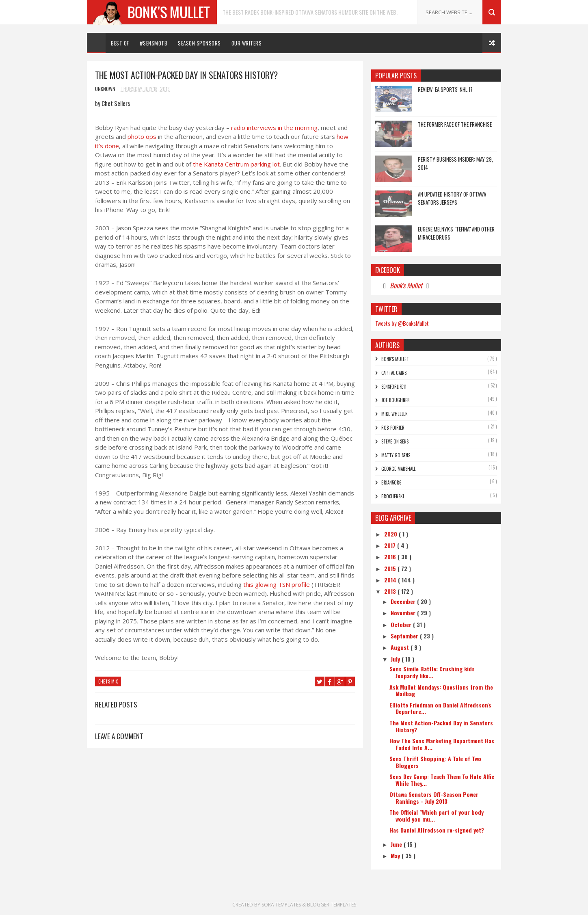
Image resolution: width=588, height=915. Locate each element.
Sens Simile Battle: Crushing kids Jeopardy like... (432, 672)
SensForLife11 (393, 386)
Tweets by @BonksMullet (402, 323)
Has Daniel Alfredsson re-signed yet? (436, 830)
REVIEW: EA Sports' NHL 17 (445, 89)
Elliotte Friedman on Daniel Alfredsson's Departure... (440, 708)
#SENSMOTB (154, 43)
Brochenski (392, 496)
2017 (390, 545)
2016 (391, 556)
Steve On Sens (395, 441)
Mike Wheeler (394, 414)
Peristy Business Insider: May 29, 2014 (455, 163)
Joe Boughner (395, 400)
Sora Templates (282, 904)
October (402, 624)
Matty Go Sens (395, 455)
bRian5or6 (391, 482)
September (405, 636)
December (404, 601)
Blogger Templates (331, 904)
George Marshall (398, 468)
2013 (391, 591)
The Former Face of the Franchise (455, 124)
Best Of (120, 43)
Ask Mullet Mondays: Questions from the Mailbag (441, 690)
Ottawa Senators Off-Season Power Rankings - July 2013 (433, 797)
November (404, 612)
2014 (391, 579)
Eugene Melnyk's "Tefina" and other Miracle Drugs (456, 233)
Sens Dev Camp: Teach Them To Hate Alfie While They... (441, 779)
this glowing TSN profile (276, 584)
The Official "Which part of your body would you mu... (436, 815)
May (396, 855)
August (401, 647)
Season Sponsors (199, 43)
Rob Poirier (392, 427)
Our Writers (246, 43)
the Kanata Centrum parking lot (236, 164)
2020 (391, 534)
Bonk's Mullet (406, 285)
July (396, 659)
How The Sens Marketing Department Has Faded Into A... (441, 744)
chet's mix (108, 681)
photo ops (143, 136)
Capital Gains (393, 373)
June (397, 844)
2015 (391, 568)
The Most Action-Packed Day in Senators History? (441, 726)
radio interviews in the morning (274, 127)
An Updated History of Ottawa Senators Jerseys (452, 198)
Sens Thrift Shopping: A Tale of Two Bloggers (435, 762)
